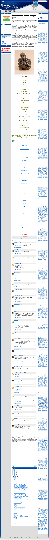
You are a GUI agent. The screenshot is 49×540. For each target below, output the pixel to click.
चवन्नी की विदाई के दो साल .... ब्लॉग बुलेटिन (20, 484)
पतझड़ (39, 310)
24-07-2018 (39, 114)
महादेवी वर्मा (41, 378)
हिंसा (47, 525)
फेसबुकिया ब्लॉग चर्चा (41, 338)
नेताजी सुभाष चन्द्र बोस (42, 305)
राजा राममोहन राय (40, 407)
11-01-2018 (44, 58)
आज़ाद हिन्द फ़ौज (40, 177)
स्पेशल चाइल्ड (42, 513)
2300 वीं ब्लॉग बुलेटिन (40, 111)
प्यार (41, 327)
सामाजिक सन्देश (41, 499)
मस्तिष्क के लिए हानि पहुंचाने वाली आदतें (19, 493)
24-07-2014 (45, 113)
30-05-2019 (40, 135)
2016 (14, 472)
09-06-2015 (39, 51)
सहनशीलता (45, 496)
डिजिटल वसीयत (43, 271)
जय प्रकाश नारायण (42, 257)
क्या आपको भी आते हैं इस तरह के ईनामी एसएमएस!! (22, 360)
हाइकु (46, 520)
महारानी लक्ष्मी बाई (44, 379)
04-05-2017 (41, 35)
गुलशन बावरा (43, 235)
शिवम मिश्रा (13, 141)
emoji (44, 529)
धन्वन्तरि (40, 297)
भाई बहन (40, 365)
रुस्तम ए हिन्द (41, 421)
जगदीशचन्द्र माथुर (42, 251)
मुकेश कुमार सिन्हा (16, 289)
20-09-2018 (45, 94)
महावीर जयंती (42, 380)
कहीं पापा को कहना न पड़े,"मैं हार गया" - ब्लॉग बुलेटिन (21, 499)
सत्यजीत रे (40, 489)
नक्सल (47, 298)
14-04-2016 (46, 71)
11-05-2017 (42, 59)
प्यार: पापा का (24, 200)
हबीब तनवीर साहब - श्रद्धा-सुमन (18, 508)
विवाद (42, 439)
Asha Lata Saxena (17, 295)
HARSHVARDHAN (17, 355)
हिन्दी (39, 526)
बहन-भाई (39, 343)
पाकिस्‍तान (43, 317)
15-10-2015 (45, 76)
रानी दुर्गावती (40, 409)
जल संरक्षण (46, 258)
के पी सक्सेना (44, 216)
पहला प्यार (40, 314)
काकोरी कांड (43, 208)
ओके (39, 196)
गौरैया (41, 240)
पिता (24, 167)
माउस (38, 383)
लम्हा (46, 424)
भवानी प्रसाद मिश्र (43, 364)
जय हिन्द (40, 258)
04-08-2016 (39, 36)
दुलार (44, 290)
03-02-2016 (39, 32)
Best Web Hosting (31, 537)
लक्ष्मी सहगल (39, 423)
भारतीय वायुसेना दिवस (44, 366)
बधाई (45, 340)
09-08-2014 (43, 51)
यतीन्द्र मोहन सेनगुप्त (40, 396)
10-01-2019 (45, 53)
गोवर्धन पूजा (46, 238)
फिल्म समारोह (39, 337)
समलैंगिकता (43, 490)
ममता (43, 376)
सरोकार (47, 494)
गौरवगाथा (39, 240)
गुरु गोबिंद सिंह (40, 232)
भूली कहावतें (15, 514)
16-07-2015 (43, 79)
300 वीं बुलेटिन (40, 137)
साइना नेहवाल (43, 497)
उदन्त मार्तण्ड (43, 187)
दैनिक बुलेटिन (44, 294)
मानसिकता (45, 385)
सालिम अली (45, 499)
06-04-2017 (41, 41)
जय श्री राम (46, 257)
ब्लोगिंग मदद (44, 362)
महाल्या (39, 380)
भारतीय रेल (39, 366)
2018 (14, 470)
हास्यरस (46, 522)
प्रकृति (44, 328)
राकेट (40, 404)
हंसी (45, 516)
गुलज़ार (47, 234)
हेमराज (46, 527)
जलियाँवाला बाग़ (40, 259)
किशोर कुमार (42, 212)
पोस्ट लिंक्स (39, 324)
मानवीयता (42, 385)
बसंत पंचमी (42, 342)
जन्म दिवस (46, 253)
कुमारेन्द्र (39, 214)
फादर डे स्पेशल (24, 203)
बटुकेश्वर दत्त (42, 340)
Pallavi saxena (16, 349)
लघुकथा (43, 423)
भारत (42, 365)
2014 (14, 474)
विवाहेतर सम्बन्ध (45, 439)
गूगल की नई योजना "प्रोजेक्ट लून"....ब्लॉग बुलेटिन (20, 495)
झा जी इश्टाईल (43, 265)
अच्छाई (41, 157)
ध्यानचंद (43, 298)
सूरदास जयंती (42, 507)
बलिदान (39, 342)
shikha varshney (17, 304)
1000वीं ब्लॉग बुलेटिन (44, 56)
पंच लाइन (45, 307)
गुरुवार (42, 234)
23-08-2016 (42, 109)
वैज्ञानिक (44, 467)
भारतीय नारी (16, 390)
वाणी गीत (3, 41)
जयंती (42, 258)
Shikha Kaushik (17, 386)
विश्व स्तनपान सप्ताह (41, 461)
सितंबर (15, 479)
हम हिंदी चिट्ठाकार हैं (17, 389)
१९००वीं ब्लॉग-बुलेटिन (40, 91)
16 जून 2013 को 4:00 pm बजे (17, 269)
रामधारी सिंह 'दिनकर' (44, 410)
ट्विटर (41, 269)
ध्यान (40, 298)
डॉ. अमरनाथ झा (45, 273)
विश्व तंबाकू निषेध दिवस (40, 448)
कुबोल (46, 213)
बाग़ (41, 343)
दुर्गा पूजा (39, 290)
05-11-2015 (43, 40)
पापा (24, 190)
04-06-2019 (45, 35)
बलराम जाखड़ (42, 341)
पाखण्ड (46, 317)
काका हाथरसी (39, 208)
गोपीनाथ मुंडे (39, 238)
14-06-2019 (44, 72)
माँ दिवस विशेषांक (45, 382)
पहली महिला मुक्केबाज (41, 315)
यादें (39, 397)
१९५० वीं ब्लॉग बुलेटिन (45, 91)
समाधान (41, 491)
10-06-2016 (43, 54)
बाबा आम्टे (44, 343)
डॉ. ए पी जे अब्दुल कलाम (41, 274)
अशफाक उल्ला (42, 172)
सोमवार (47, 509)
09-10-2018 (41, 52)
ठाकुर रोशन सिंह (45, 269)
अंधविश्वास (39, 155)
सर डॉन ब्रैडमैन (45, 492)
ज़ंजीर (41, 250)
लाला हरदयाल (46, 426)
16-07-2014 (39, 79)
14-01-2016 (40, 70)
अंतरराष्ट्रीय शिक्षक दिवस (43, 151)
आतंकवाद (46, 177)
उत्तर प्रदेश (47, 186)
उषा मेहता (39, 188)
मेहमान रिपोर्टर (40, 392)
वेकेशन (41, 467)
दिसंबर (15, 476)
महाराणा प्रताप (39, 379)
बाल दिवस (40, 346)
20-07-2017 (43, 93)
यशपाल (47, 396)
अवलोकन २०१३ (40, 170)
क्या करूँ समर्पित (24, 160)
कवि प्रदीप (44, 205)
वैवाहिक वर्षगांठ (41, 468)
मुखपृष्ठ (3, 1)
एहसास (39, 195)
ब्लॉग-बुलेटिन (44, 361)
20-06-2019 (39, 93)
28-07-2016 (44, 129)
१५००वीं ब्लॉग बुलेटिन (44, 77)
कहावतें (46, 207)
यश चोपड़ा (44, 396)
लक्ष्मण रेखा (46, 422)
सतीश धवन (46, 488)
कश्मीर (41, 207)
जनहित (42, 253)
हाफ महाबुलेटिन (39, 521)
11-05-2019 (46, 59)
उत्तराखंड (40, 187)
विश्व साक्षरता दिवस (45, 460)
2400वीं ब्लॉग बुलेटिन (42, 115)
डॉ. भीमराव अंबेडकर (40, 276)
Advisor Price (27, 537)
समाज (39, 491)
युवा (46, 397)
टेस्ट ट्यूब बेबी (41, 268)
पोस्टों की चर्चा (45, 324)
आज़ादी (43, 177)
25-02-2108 (41, 117)
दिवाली (41, 288)
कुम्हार (47, 214)
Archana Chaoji (17, 263)
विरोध (40, 439)
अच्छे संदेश (44, 157)
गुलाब (40, 236)
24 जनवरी (44, 112)
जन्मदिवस (43, 255)
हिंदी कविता (41, 523)
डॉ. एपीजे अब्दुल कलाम (44, 275)
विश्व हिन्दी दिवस (41, 462)
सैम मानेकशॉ (43, 508)
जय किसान (44, 256)
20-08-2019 (41, 94)
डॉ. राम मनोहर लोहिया (45, 276)
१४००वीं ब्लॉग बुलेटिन (41, 74)
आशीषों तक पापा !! (24, 180)
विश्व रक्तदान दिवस (40, 458)
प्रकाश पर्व (42, 328)
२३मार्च (41, 112)
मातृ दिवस (42, 384)
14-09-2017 (46, 73)
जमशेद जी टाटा (40, 256)
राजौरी (46, 408)
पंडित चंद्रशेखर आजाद (42, 308)
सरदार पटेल (39, 493)
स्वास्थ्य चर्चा (43, 516)
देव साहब (46, 292)
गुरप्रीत (39, 231)
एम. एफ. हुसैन (44, 193)
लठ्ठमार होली (46, 423)
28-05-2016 (42, 128)
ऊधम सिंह (43, 189)
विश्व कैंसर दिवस (44, 445)
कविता (43, 206)
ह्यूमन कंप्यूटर (45, 528)
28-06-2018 (40, 129)
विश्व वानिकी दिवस (45, 458)
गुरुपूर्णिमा (39, 234)
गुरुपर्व (46, 233)
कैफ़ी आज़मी (40, 220)
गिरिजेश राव (41, 229)
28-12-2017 (40, 131)
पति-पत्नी (42, 310)
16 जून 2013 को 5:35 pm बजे (17, 317)
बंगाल (46, 338)
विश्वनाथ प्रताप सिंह (41, 465)
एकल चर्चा (46, 191)
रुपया (38, 421)
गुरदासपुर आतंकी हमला (45, 230)
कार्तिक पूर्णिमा (46, 210)
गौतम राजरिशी (45, 239)
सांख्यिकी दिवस (39, 497)
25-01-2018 (43, 116)
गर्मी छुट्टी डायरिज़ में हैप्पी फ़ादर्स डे (24, 157)
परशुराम (40, 312)
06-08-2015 (43, 42)
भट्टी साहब (39, 364)
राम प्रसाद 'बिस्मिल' (45, 409)
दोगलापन (41, 295)
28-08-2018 (42, 130)
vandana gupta (16, 242)
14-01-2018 (44, 70)
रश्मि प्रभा (41, 403)
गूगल (42, 236)
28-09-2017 (46, 130)
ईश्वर (44, 186)
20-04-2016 (45, 92)
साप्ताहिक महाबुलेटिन (40, 498)
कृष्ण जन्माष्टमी (40, 216)
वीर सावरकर (45, 466)
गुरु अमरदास (46, 231)
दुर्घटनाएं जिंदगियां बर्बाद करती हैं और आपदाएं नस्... (21, 488)
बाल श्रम (43, 346)
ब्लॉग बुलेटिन (9, 5)
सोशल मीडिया (40, 510)
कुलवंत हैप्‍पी (40, 215)
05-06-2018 (41, 39)
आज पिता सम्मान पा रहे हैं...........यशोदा (24, 173)
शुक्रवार (42, 478)
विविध (39, 440)
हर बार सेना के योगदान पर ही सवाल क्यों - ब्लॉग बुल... (21, 487)
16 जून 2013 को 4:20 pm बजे (17, 286)
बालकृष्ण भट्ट (46, 346)
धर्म (43, 297)
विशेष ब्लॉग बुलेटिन (42, 441)
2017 (14, 471)
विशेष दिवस (42, 440)
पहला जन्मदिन (46, 313)
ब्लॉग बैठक (42, 360)
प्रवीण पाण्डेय (16, 405)
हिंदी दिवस (45, 523)
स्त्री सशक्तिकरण (43, 512)
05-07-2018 (45, 39)
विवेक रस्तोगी (16, 256)
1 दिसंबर (42, 53)
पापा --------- (24, 220)
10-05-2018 (39, 54)
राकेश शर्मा (43, 404)
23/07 (46, 110)
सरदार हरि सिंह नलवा (44, 493)
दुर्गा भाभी (42, 290)
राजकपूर (41, 405)
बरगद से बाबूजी (24, 206)
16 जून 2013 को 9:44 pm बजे (17, 363)
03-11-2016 (43, 34)
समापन (44, 491)
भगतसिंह (41, 363)
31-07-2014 (45, 138)
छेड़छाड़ (44, 249)
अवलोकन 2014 (45, 170)
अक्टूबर (15, 478)
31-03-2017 (41, 138)
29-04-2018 (46, 132)
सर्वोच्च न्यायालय (45, 495)
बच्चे (41, 339)
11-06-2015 (40, 60)
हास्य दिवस (40, 522)
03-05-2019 (41, 33)
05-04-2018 (43, 38)
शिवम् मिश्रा (3, 42)
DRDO (42, 529)
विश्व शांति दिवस (40, 460)
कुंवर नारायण (45, 212)
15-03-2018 (43, 75)
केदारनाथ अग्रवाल (43, 217)
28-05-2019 (46, 128)
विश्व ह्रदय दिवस (41, 464)
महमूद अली (44, 377)
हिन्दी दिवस (42, 526)
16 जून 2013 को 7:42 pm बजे (17, 346)
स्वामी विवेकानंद (44, 515)
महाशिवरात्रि (45, 380)
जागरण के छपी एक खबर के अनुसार (17, 25)
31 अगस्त (44, 137)
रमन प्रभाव (44, 401)
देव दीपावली (42, 292)
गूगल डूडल (40, 237)
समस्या (46, 490)
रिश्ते (44, 420)
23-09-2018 (40, 110)
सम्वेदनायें (47, 491)
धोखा (38, 298)
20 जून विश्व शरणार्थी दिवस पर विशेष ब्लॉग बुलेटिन (21, 496)
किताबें (40, 211)
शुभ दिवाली (45, 478)
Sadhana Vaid (16, 311)
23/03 (43, 110)
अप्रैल (15, 518)
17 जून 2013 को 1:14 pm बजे (17, 409)
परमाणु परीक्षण (46, 311)
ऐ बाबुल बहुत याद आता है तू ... (24, 183)
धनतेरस (42, 296)
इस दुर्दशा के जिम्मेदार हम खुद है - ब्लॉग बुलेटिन (20, 494)
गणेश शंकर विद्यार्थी (40, 228)
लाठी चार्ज (43, 425)
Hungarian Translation (37, 537)
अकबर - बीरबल (43, 155)
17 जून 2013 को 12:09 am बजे (17, 392)
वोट (44, 468)
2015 (14, 473)
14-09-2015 (42, 73)
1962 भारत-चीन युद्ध (41, 92)
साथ (46, 497)
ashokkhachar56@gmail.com (19, 372)
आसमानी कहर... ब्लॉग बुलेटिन (18, 497)
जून (14, 483)
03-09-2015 (39, 34)
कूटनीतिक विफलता (45, 215)
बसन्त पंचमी (45, 342)
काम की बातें (41, 209)
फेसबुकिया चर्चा (45, 337)
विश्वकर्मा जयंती (46, 464)
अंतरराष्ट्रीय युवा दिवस (40, 150)
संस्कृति (39, 488)
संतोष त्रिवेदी (16, 249)
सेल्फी (47, 507)
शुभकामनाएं (39, 479)
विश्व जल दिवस (40, 447)
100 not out (39, 56)
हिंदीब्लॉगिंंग (42, 525)
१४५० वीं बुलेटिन (46, 74)
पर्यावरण (45, 312)
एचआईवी (41, 193)
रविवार (41, 402)
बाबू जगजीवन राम (45, 344)
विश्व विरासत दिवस (41, 459)
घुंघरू (14, 509)
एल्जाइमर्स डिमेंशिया (45, 194)
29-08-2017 (44, 133)
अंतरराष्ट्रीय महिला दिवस (45, 148)
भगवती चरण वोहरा (45, 363)
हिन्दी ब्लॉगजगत (45, 526)
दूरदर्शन (41, 291)
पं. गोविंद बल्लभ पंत (41, 307)
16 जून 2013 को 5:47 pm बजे (17, 329)
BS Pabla (39, 529)
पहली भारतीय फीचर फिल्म (45, 314)
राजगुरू (47, 405)
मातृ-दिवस (45, 384)
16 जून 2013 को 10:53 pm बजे (17, 376)
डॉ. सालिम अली (43, 278)
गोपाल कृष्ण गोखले (45, 237)
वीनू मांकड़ (41, 466)
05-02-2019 (39, 38)
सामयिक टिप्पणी (45, 498)
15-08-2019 (41, 76)
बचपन (39, 339)
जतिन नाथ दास (39, 252)
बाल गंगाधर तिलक (43, 345)
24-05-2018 (41, 113)
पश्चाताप (43, 313)
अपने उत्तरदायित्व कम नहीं (17, 503)
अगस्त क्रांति (44, 156)
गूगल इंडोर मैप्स (46, 236)
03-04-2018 (43, 32)
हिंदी (38, 523)
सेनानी (44, 507)
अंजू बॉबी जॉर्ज (40, 148)
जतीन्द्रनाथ (43, 252)
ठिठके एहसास (40, 270)
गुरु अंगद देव (42, 231)
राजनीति (40, 406)
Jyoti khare (16, 424)
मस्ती (41, 377)
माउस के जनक (42, 383)
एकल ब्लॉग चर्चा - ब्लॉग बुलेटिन (43, 192)
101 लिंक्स (43, 57)
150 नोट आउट (39, 77)
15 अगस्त (40, 75)
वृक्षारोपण (39, 467)
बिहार (43, 347)
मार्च (14, 519)
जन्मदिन (39, 255)
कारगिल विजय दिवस (40, 210)
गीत (44, 229)
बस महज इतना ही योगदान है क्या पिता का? (24, 177)
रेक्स (44, 421)
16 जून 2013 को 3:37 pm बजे (17, 253)
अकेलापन (47, 155)
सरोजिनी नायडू (40, 495)
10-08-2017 (41, 55)
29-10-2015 (42, 134)
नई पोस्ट (13, 466)
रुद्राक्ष (46, 420)
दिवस (38, 288)
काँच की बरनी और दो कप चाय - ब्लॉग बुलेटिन (20, 486)
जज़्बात (46, 251)
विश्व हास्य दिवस (45, 461)
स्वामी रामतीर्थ (39, 515)
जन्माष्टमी (47, 255)
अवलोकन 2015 (41, 171)
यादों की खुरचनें (42, 397)
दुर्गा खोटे (46, 289)
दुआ (43, 289)
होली (42, 528)
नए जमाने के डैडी (24, 213)
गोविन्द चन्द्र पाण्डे (41, 239)
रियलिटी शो (46, 419)
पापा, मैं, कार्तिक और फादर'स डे (24, 227)
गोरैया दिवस (43, 238)
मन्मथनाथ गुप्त (40, 376)
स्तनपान (39, 512)
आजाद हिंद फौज (40, 176)
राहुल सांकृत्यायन (42, 419)
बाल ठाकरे (47, 345)
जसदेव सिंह (45, 259)
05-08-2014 (39, 40)
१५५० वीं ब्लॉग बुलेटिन (40, 78)
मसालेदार (46, 376)
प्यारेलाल (44, 327)
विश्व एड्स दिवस (44, 442)
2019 (14, 469)
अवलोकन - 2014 (41, 168)
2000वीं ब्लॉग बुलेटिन (44, 95)
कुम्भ (44, 214)
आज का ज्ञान (39, 175)
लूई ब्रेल (41, 428)
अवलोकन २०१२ (44, 169)
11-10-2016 (43, 61)
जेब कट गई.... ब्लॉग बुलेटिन (17, 498)
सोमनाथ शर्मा (43, 509)
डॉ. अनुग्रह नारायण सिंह (40, 273)
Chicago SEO (23, 537)
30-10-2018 (46, 136)
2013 (14, 475)
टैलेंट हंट (44, 268)
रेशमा (43, 422)
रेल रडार (41, 422)
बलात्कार (46, 341)
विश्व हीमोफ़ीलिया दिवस (41, 463)
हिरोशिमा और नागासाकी (41, 527)
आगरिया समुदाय (43, 173)
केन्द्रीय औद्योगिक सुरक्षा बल (44, 218)
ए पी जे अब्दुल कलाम (43, 190)
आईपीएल (39, 173)
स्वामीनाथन (39, 516)
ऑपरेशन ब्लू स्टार (42, 195)
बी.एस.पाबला (46, 347)
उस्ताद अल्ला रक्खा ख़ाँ (43, 188)
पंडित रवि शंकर (45, 309)
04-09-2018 (43, 36)
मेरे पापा (24, 193)
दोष (43, 295)
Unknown (16, 418)
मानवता (39, 385)
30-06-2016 (44, 135)
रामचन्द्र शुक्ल (39, 410)
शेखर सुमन (44, 479)
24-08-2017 (43, 114)
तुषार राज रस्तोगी (40, 282)
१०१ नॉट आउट (39, 57)
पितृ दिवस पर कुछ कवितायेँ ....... (24, 170)
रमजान (41, 401)
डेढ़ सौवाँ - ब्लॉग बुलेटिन (44, 272)
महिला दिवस (43, 381)
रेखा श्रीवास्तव (16, 338)
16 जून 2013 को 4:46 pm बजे (17, 301)
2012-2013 (39, 96)
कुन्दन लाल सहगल (42, 213)
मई (14, 517)
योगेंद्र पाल (45, 399)
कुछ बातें (39, 213)
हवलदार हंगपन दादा (43, 520)
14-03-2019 (42, 71)
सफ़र (40, 490)
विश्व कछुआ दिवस (43, 444)
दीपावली (41, 289)
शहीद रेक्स (15, 504)
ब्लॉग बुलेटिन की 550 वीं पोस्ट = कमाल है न (20, 485)
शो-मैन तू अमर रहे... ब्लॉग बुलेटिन (18, 515)
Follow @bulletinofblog (41, 23)
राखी (45, 404)
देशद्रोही (41, 294)
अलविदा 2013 (41, 167)
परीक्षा (42, 312)
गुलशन (40, 235)
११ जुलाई (41, 58)
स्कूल (47, 510)
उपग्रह (46, 187)
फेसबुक (42, 337)
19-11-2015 (45, 90)
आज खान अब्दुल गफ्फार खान (45, 175)
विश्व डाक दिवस (45, 447)
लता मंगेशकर (40, 424)
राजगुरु (44, 405)
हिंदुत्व (44, 525)
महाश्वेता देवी (39, 381)
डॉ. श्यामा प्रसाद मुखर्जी (41, 277)
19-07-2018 (40, 90)
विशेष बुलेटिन (46, 440)
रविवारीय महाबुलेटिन (45, 402)
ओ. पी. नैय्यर (46, 195)
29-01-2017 (44, 131)
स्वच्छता (41, 514)
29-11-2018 (46, 134)
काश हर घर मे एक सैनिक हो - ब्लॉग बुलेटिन (20, 489)
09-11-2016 (45, 52)
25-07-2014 (43, 118)
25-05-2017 (45, 117)
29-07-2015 (40, 133)
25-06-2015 (39, 118)
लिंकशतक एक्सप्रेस (41, 427)
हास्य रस (43, 522)
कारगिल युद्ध (45, 209)
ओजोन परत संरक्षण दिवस (44, 196)
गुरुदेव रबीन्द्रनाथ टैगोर (42, 233)
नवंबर (15, 477)
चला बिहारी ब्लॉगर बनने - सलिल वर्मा (6, 36)
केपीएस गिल (39, 219)
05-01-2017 (41, 37)
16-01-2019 (45, 78)
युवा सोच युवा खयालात (40, 398)
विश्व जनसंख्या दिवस (44, 446)
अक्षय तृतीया (40, 156)
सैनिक (39, 508)
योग (42, 399)
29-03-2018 (42, 132)
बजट (46, 339)
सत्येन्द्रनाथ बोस (43, 489)
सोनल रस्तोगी (39, 509)
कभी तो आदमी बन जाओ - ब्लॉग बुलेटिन (19, 507)
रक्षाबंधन (44, 400)
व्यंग (46, 468)
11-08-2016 (44, 60)
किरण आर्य (43, 211)
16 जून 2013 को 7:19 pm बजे (17, 335)
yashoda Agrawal (17, 272)
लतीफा (43, 424)
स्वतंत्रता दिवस (44, 514)
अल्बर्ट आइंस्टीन (45, 167)
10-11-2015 (45, 55)
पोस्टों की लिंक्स (44, 325)
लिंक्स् (44, 427)
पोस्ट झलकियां (44, 323)
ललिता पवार (39, 425)
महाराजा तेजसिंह (45, 378)
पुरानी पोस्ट (35, 466)
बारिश (39, 345)
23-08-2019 (46, 109)
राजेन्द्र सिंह (41, 408)
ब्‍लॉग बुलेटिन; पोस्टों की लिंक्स (43, 357)
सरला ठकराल (43, 494)
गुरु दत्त (43, 232)
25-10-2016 (45, 119)
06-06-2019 (45, 41)
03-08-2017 (45, 33)
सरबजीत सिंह (39, 494)
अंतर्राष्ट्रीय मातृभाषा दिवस (43, 154)
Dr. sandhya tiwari (17, 366)
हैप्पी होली (39, 528)
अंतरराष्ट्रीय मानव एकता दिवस (42, 149)
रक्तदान (41, 400)
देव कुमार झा (3, 37)
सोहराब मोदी (44, 510)
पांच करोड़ (39, 317)
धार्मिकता (46, 297)
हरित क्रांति (46, 517)
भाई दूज (46, 364)
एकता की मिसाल (42, 191)
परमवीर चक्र (41, 311)
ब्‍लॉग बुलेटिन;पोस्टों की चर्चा (41, 359)
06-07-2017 (39, 42)
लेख (43, 428)
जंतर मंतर (44, 250)
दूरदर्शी (15, 506)
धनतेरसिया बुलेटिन (46, 296)
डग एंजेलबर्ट (44, 270)
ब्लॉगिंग (41, 362)
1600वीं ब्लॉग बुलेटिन (43, 80)
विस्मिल (45, 465)
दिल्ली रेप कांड (44, 287)
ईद (39, 186)
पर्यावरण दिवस (39, 313)
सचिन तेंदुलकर (42, 488)
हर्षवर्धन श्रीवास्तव (4, 43)
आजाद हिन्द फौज (45, 176)
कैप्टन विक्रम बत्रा (46, 219)
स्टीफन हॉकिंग (40, 511)
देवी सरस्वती (42, 293)
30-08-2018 (42, 136)
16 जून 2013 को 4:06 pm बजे (17, 280)
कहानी (43, 207)
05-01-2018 (45, 37)
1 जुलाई (39, 53)
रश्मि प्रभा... (3, 38)
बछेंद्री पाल (44, 339)
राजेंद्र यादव (44, 407)
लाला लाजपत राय (42, 426)
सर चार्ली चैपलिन (41, 492)
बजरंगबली (39, 340)
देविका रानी (39, 293)
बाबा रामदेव (42, 344)
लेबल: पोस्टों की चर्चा (44, 429)
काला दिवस (15, 513)
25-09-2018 (41, 119)
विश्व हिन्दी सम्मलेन (46, 462)
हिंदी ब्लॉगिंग (44, 524)
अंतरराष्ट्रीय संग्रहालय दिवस (40, 152)
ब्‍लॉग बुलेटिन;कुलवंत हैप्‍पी (43, 358)
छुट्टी (41, 249)
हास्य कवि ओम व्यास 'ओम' (45, 521)
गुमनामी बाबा (40, 230)
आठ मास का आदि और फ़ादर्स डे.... (24, 149)
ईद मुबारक (41, 186)
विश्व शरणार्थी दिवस (46, 459)
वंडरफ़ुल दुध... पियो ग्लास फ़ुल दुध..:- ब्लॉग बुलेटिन (21, 516)
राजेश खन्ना (44, 408)
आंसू (46, 172)
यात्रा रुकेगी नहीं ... (16, 505)
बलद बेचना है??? (24, 145)
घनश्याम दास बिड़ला (45, 240)
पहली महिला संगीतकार (44, 316)
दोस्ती (45, 295)
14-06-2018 (40, 72)
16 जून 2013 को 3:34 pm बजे (17, 247)
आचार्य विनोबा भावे (45, 174)
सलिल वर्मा (40, 496)
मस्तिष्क (39, 377)
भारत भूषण (45, 365)
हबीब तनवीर (42, 517)
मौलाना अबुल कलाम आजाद (44, 395)
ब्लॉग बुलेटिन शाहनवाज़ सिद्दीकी (43, 356)
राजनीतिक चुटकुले (45, 406)
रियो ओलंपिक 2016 (41, 420)
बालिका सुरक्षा (40, 347)
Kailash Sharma (17, 412)
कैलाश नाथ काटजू (45, 220)
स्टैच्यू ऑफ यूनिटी (45, 511)
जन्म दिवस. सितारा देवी (43, 254)
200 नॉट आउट (39, 95)
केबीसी (42, 219)
